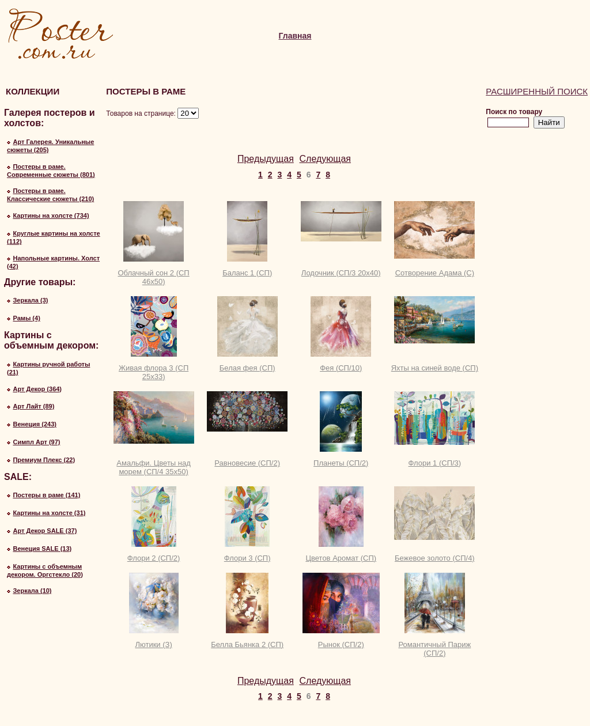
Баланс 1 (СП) (247, 273)
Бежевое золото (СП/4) (435, 558)
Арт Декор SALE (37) (45, 530)
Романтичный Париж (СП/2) (434, 648)
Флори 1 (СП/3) (435, 463)
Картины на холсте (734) (51, 215)
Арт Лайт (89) (33, 406)
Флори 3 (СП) (247, 558)
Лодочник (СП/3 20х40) (341, 273)
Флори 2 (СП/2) (153, 558)
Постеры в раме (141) (46, 494)
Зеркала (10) (32, 590)
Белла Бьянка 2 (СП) (247, 644)
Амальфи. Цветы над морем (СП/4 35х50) (153, 467)
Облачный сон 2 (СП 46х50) (153, 277)
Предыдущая (265, 159)
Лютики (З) (153, 644)
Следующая (325, 159)
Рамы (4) (26, 318)
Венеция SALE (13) (42, 548)
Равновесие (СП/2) (247, 463)
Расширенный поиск (537, 91)
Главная (295, 35)
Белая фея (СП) (247, 368)
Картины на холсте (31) (49, 512)
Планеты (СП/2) (340, 463)
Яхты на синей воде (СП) (434, 368)
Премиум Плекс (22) (44, 459)
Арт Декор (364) (37, 388)
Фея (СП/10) (341, 368)
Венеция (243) (34, 424)
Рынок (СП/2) (341, 644)
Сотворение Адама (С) (434, 273)
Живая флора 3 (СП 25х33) (153, 372)
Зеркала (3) (30, 300)
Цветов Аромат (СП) (340, 558)
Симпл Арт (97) (36, 441)
